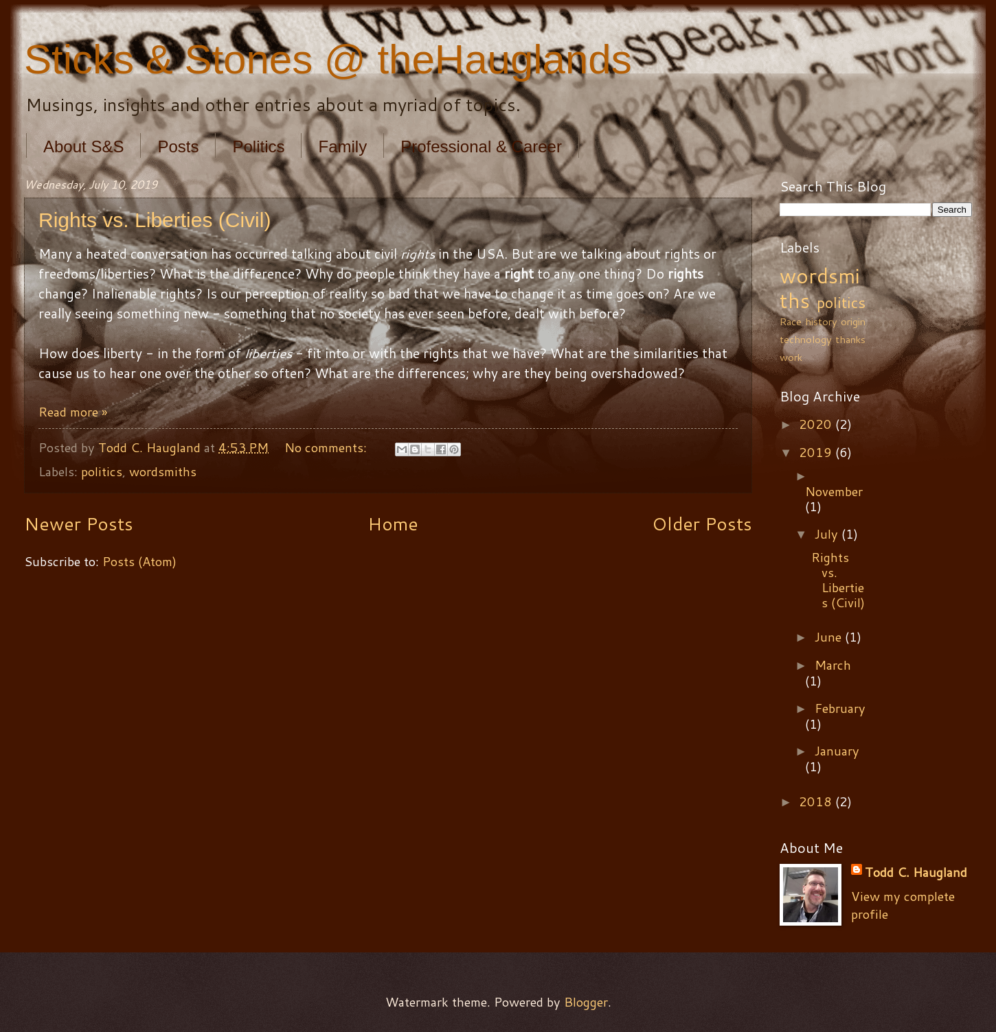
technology (806, 339)
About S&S (83, 146)
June (830, 637)
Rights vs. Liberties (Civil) (154, 220)
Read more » (72, 412)
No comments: (327, 447)
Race (791, 321)
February (840, 708)
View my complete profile (903, 905)
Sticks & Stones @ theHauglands (328, 59)
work (791, 357)
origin (853, 321)
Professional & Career (481, 146)
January (837, 751)
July (828, 534)
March (833, 665)
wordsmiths (162, 471)
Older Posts (702, 523)
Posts (178, 146)
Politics (258, 146)
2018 (817, 801)
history (821, 321)
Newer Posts (78, 523)
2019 (817, 452)
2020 (817, 424)
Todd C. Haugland (916, 872)
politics (101, 471)
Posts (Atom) (139, 561)
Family (342, 146)
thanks (850, 339)
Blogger (586, 1002)
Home (392, 523)
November (834, 491)
